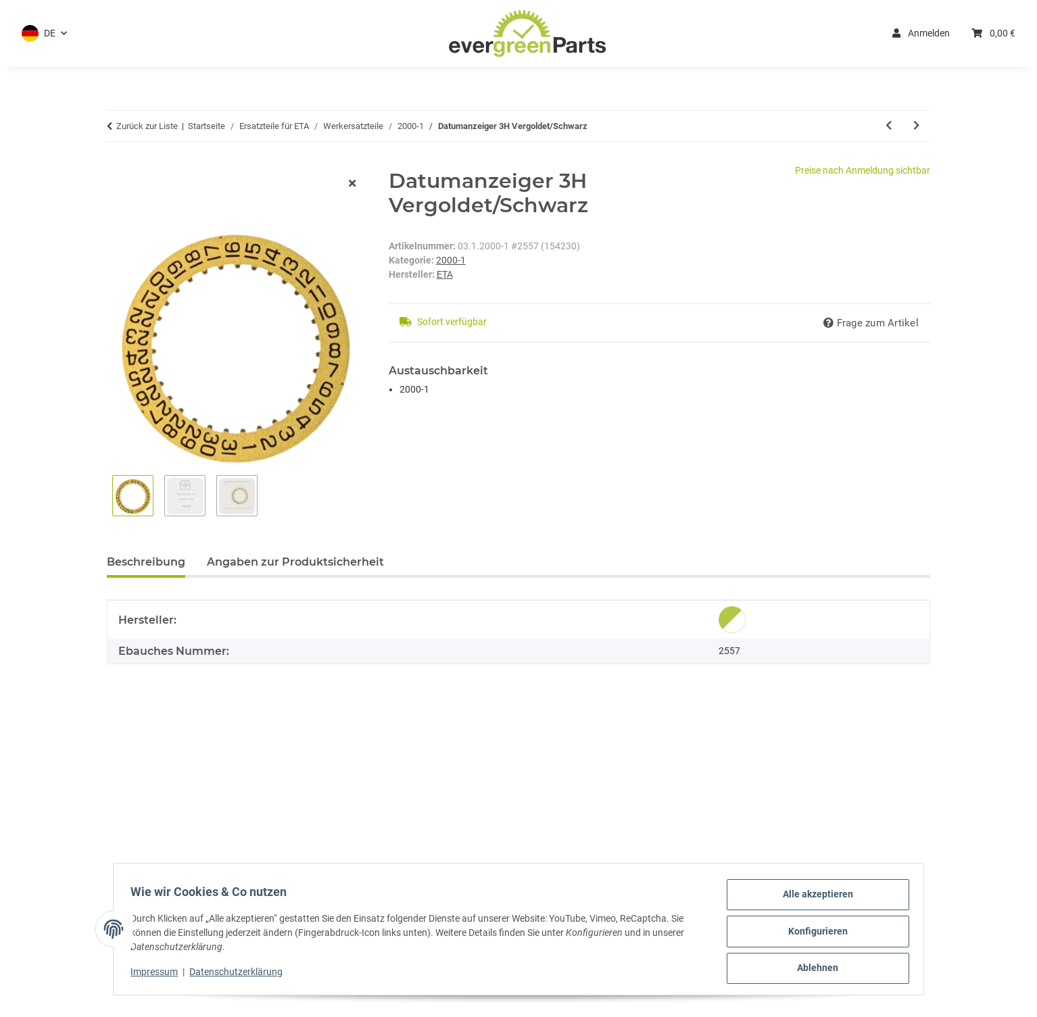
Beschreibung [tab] (146, 561)
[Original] (732, 619)
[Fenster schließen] (352, 184)
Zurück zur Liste (147, 126)
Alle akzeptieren (813, 898)
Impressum (159, 975)
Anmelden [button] (921, 33)
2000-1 (451, 260)
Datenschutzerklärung (240, 975)
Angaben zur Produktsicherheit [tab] (295, 561)
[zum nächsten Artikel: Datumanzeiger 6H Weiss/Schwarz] (916, 126)
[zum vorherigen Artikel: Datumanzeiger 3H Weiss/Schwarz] (888, 126)
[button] (44, 33)
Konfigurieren (813, 933)
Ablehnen (813, 969)
